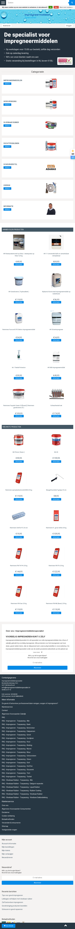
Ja (50, 7)
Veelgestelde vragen (9, 830)
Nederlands (6, 26)
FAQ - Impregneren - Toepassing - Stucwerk (18, 770)
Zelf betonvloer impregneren (12, 902)
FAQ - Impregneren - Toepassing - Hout (16, 742)
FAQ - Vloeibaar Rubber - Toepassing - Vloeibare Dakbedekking (25, 797)
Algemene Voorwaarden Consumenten (16, 809)
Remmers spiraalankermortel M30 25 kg (18, 490)
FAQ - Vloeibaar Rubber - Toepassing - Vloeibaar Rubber (22, 794)
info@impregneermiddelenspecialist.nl (16, 687)
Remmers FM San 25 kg (19, 603)
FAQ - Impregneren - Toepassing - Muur (16, 752)
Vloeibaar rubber (11, 122)
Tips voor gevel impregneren (12, 895)
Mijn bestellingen (8, 847)
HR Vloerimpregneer (56, 329)
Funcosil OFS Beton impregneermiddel (18, 329)
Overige (6, 185)
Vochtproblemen (11, 143)
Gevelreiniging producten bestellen (14, 906)
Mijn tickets (6, 850)
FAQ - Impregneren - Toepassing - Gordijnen (18, 738)
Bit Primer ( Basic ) (19, 452)
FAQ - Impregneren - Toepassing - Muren (17, 749)
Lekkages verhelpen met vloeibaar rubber (17, 899)
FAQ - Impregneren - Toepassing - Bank (16, 724)
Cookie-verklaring (8, 816)
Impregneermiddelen (12, 80)
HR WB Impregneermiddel (56, 367)
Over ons (5, 805)
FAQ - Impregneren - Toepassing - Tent (16, 773)
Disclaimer (6, 812)
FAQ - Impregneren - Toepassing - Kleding (17, 745)
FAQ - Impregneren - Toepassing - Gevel (16, 735)
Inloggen (69, 26)
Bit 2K (56, 452)
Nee (56, 7)
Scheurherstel (10, 164)
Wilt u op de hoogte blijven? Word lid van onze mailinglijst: (38, 657)
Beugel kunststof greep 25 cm (56, 490)
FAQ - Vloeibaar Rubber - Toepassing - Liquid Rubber (21, 787)
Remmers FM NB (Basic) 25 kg (56, 603)
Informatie (8, 206)
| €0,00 (8, 926)
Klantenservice (7, 707)
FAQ (3, 717)
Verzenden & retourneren (11, 823)
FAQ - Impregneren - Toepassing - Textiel (17, 777)
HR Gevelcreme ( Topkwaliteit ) (18, 291)
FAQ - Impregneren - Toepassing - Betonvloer (18, 728)
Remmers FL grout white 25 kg (56, 528)
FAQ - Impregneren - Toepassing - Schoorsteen (19, 756)
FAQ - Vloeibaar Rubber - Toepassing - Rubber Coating (21, 790)
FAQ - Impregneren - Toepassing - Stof (16, 763)
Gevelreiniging (10, 101)
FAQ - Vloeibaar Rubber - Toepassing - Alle (17, 780)
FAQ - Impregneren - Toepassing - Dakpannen (18, 731)
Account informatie (9, 844)
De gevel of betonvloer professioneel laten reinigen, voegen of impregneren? (30, 703)
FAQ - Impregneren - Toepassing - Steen (16, 759)
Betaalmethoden (8, 819)
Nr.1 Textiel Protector (19, 367)
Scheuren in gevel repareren (12, 909)
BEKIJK (7, 83)
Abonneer (37, 668)
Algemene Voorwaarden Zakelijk (14, 714)
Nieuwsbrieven (7, 857)
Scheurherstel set (56, 405)
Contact (5, 710)
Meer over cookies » (66, 7)
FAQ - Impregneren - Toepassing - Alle (16, 721)
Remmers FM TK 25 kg (56, 565)
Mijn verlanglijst (7, 854)
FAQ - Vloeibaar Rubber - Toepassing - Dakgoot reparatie (22, 783)
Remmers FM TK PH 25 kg (18, 565)
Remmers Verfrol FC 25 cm (19, 528)
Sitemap (5, 826)
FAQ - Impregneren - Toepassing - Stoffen (17, 766)
